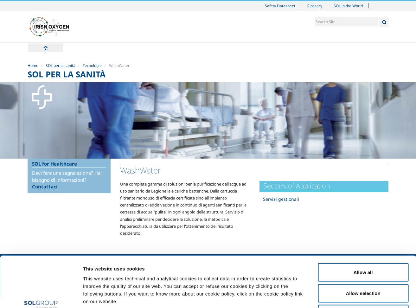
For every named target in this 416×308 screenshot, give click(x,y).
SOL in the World (348, 5)
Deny (363, 266)
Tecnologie (92, 65)
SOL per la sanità (60, 65)
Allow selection (363, 245)
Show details (329, 295)
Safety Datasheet (280, 5)
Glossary (314, 5)
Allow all (363, 224)
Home (45, 47)
